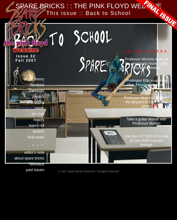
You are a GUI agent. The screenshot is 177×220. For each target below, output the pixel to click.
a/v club (38, 114)
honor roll (36, 125)
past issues (35, 170)
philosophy (35, 102)
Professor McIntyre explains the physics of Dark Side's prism (146, 102)
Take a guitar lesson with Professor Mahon (146, 121)
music (39, 108)
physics (38, 96)
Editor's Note (34, 152)
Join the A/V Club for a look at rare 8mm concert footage (147, 140)
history (39, 120)
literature (37, 85)
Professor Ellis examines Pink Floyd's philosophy (146, 83)
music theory (33, 79)
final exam (35, 137)
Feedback (36, 164)
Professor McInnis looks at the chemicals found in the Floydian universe (146, 63)
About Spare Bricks (29, 158)
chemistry (36, 91)
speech (38, 131)
